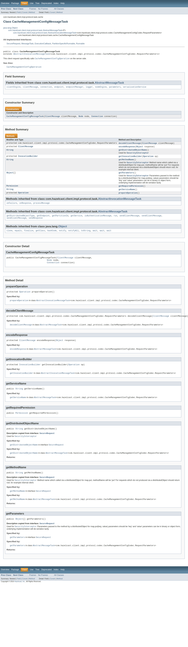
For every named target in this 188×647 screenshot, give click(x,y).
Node (81, 118)
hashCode (52, 236)
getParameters (126, 176)
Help (62, 3)
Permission (12, 190)
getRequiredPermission (131, 190)
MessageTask (27, 43)
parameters (115, 88)
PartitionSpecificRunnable (63, 43)
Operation (148, 159)
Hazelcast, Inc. (19, 596)
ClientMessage (52, 118)
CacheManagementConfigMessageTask (25, 118)
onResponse (25, 207)
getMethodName (126, 163)
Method (32, 12)
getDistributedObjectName (133, 152)
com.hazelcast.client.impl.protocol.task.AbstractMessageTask (35, 30)
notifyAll (73, 236)
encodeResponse (127, 149)
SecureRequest (13, 43)
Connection (97, 118)
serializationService (134, 88)
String (9, 152)
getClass (40, 236)
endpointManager (74, 88)
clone (9, 236)
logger (89, 88)
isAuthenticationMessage (98, 220)
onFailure (12, 207)
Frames (32, 9)
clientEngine (13, 88)
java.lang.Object (10, 28)
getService (76, 220)
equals (18, 236)
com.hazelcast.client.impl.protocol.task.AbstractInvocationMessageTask (44, 33)
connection (46, 88)
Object (139, 149)
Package (15, 3)
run (115, 220)
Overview (5, 3)
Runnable (80, 43)
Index (56, 3)
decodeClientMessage (130, 145)
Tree (37, 3)
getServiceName (127, 193)
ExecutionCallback (43, 43)
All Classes (59, 9)
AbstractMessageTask (109, 84)
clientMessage (30, 88)
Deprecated (46, 3)
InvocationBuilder (28, 159)
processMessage (41, 207)
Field (19, 12)
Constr (24, 12)
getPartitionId (60, 220)
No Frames (43, 9)
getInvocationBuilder (130, 159)
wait (95, 236)
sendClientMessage (129, 220)
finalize (28, 236)
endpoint (59, 88)
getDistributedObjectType (21, 220)
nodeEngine (101, 88)
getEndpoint (43, 220)
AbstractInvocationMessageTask (31, 54)
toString (85, 236)
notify (62, 236)
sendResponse (36, 223)
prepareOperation (128, 197)
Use (31, 3)
